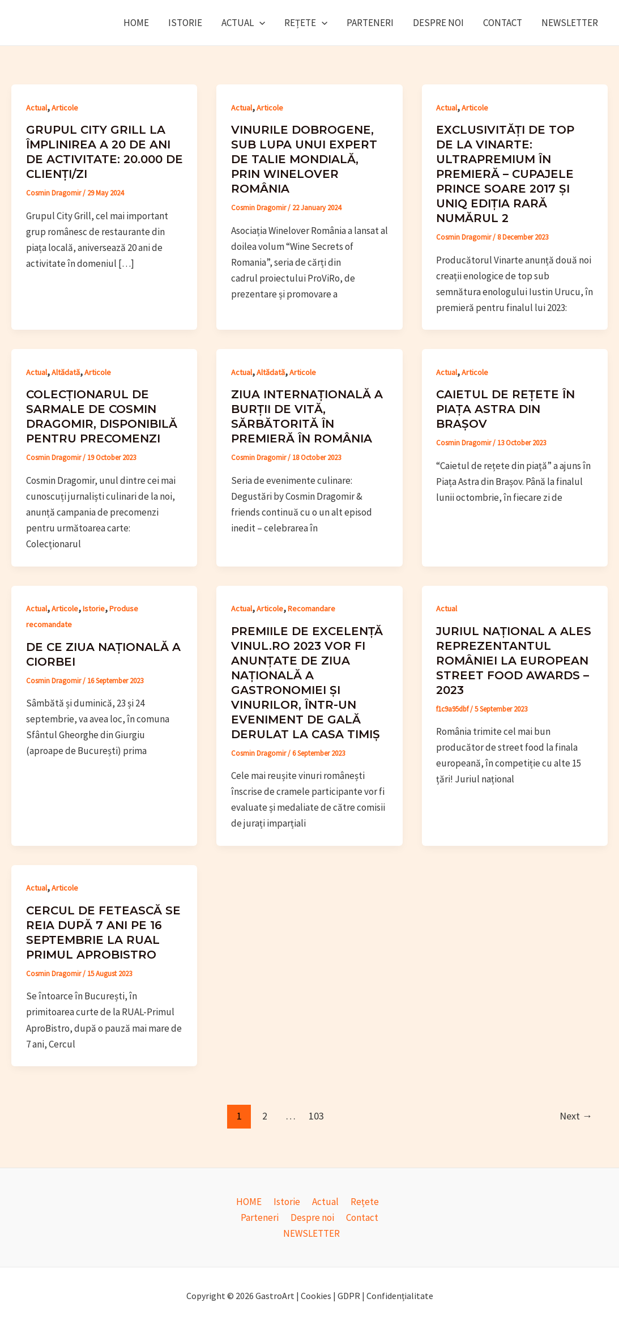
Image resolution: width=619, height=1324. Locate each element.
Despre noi (438, 22)
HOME (136, 22)
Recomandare (311, 608)
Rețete (305, 22)
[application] (259, 22)
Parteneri (370, 22)
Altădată (66, 372)
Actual (243, 22)
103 (316, 1115)
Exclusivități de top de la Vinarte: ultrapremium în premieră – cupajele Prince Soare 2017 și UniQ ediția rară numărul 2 (505, 174)
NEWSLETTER (569, 22)
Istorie (185, 22)
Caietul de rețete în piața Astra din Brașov (505, 409)
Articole (65, 108)
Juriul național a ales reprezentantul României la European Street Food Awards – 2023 (513, 660)
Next (576, 1115)
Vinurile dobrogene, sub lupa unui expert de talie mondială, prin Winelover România (304, 159)
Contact (502, 22)
